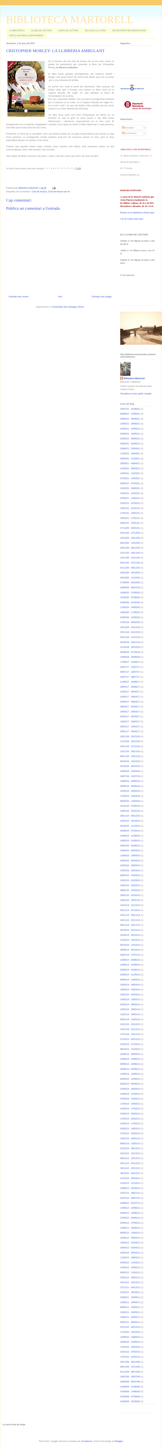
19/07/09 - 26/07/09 (130, 1376)
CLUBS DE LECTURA (41, 30)
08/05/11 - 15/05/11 (130, 1307)
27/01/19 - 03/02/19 (130, 622)
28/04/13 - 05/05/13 (130, 1083)
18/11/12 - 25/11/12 (130, 1168)
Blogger (119, 1441)
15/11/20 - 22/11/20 (130, 557)
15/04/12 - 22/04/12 (130, 1242)
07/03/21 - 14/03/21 (130, 478)
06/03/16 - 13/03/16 (130, 801)
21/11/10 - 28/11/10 (130, 1327)
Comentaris (129, 133)
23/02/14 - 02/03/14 (130, 994)
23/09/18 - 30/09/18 (130, 657)
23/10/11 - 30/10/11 (130, 1292)
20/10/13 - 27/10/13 (130, 1044)
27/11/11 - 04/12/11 (130, 1287)
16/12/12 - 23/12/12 (130, 1153)
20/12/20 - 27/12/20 (130, 533)
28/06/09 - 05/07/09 (130, 1381)
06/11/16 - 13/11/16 (130, 756)
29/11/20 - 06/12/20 (130, 547)
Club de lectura (39, 191)
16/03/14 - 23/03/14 (130, 989)
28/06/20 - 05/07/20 (130, 587)
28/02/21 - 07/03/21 (130, 483)
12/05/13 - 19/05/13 (130, 1074)
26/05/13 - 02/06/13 (130, 1069)
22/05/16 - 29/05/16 (130, 791)
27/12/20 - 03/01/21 (130, 528)
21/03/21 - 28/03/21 (130, 468)
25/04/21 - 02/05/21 (130, 443)
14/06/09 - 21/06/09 (130, 1386)
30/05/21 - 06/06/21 (130, 418)
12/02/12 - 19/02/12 (130, 1267)
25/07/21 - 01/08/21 (130, 409)
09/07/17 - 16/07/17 (130, 672)
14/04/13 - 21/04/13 (130, 1094)
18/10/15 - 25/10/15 (130, 820)
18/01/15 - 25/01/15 (130, 900)
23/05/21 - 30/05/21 (130, 423)
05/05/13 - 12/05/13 (130, 1079)
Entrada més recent (18, 296)
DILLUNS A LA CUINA (95, 30)
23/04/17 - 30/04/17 (130, 696)
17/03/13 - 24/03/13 (130, 1103)
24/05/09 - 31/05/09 (130, 1401)
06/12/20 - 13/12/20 (130, 543)
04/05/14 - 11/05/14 (130, 974)
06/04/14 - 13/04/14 (130, 979)
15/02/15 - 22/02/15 (130, 885)
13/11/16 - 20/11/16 (130, 751)
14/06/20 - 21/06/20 (130, 592)
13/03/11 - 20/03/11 (130, 1312)
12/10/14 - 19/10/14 (130, 940)
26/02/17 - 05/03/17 (130, 716)
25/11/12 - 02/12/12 (130, 1163)
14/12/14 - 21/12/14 (130, 905)
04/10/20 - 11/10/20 (130, 577)
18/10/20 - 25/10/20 (130, 572)
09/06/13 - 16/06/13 (130, 1064)
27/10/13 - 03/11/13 (130, 1039)
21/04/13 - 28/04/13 (130, 1088)
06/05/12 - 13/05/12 (130, 1232)
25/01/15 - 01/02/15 (130, 895)
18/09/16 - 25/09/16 (130, 771)
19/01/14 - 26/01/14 (130, 1009)
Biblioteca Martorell (134, 378)
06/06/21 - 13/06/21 (130, 413)
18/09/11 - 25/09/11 (130, 1297)
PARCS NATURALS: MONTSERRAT (26, 35)
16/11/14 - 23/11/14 (130, 920)
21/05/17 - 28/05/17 (130, 691)
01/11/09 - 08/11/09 (130, 1371)
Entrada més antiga (101, 296)
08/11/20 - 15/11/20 (130, 562)
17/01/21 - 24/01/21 (130, 513)
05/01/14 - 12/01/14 (130, 1019)
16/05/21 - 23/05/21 (130, 428)
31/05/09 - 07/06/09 (130, 1396)
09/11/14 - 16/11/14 (130, 925)
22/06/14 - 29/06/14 (130, 960)
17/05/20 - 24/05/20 (130, 607)
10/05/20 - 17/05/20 (130, 612)
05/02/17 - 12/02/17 (130, 726)
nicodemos (86, 1441)
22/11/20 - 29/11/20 (130, 552)
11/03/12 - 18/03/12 (130, 1257)
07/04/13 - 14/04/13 (130, 1098)
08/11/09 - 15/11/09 (130, 1366)
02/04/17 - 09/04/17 (130, 701)
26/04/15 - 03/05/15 (130, 845)
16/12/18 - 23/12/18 (130, 627)
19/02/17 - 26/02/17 (130, 721)
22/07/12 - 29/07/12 (130, 1193)
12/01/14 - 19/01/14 (130, 1014)
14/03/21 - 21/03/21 (130, 473)
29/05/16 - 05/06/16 (130, 786)
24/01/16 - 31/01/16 (130, 811)
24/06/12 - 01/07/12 (130, 1203)
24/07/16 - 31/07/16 (130, 776)
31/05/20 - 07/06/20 (130, 597)
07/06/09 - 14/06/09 (130, 1391)
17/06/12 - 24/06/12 (130, 1208)
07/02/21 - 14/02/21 (130, 498)
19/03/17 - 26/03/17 (130, 711)
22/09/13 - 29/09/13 (130, 1054)
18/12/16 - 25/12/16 (130, 736)
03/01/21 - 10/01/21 (130, 523)
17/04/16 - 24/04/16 (130, 796)
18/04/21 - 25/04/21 (130, 448)
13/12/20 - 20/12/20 (130, 538)
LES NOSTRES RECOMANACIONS (129, 30)
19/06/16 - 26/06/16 (130, 781)
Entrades (128, 127)
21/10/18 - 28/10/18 (130, 647)
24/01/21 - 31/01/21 (130, 508)
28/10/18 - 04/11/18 (130, 642)
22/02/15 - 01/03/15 (130, 880)
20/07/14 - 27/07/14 (130, 954)
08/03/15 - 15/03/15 (130, 875)
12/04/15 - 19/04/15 (130, 855)
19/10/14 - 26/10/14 (130, 935)
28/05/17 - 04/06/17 (130, 686)
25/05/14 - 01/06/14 (130, 969)
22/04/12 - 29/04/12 (130, 1237)
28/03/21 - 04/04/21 (130, 463)
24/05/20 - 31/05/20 (130, 602)
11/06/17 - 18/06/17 (130, 681)
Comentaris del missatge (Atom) (68, 306)
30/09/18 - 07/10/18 (130, 652)
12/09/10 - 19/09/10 (130, 1337)
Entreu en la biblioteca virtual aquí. (137, 212)
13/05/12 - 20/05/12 (130, 1228)
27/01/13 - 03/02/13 (130, 1133)
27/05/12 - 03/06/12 (130, 1217)
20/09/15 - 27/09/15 (130, 830)
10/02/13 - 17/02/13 (130, 1123)
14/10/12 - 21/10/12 (130, 1183)
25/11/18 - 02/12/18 (130, 632)
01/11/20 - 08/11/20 (130, 567)
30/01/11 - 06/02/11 (130, 1322)
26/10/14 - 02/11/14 (130, 930)
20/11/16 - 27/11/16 (130, 746)
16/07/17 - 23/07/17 (130, 667)
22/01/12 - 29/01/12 (130, 1277)
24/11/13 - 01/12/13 (130, 1029)
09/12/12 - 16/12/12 (130, 1158)
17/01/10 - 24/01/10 (130, 1356)
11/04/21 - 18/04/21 (130, 453)
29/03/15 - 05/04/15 (130, 860)
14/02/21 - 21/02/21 (130, 493)
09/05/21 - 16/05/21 (130, 433)
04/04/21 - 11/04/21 (130, 458)
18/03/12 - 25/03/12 (130, 1252)
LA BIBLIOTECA (17, 30)
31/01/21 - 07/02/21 (130, 503)
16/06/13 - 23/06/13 (130, 1059)
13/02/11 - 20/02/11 (130, 1317)
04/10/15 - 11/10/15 (130, 826)
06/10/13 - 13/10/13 (130, 1049)
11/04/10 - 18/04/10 (130, 1347)
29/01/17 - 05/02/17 (130, 731)
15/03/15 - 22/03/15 (130, 870)
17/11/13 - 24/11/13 (130, 1034)
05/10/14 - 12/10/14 (130, 945)
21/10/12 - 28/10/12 (130, 1178)
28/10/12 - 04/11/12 (130, 1173)
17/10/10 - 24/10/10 (130, 1332)
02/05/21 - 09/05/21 (130, 438)
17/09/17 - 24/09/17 (130, 662)
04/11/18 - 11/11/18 (130, 637)
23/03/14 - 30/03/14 (130, 984)
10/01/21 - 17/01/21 (130, 518)
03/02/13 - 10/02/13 (130, 1128)
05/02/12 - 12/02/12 (130, 1272)
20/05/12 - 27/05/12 (130, 1222)
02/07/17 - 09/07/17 (130, 677)
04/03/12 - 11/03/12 (130, 1262)
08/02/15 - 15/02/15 (130, 890)
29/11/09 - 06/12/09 (130, 1362)
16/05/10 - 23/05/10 (130, 1342)
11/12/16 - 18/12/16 (130, 741)
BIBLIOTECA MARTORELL (69, 19)
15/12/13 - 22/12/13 (130, 1024)
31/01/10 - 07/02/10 (130, 1351)
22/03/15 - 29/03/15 (130, 865)
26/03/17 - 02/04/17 (130, 706)
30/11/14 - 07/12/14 (130, 910)
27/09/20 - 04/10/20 (130, 582)
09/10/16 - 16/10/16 (130, 761)
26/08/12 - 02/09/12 (130, 1188)
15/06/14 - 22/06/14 (130, 964)
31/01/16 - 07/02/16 (130, 806)
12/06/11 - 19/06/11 (130, 1302)
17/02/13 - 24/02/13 (130, 1118)
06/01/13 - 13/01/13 (130, 1143)
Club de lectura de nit (59, 191)
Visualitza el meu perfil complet (135, 393)
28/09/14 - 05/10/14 (130, 949)
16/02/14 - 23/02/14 (130, 999)
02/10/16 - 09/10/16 (130, 766)
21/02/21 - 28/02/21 (130, 488)
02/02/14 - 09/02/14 (130, 1004)
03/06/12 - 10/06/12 (130, 1213)
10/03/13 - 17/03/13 (130, 1108)
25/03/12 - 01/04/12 (130, 1247)
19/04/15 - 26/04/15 (130, 850)
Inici (60, 296)
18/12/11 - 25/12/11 (130, 1282)
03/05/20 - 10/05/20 (130, 617)
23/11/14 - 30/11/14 (130, 915)
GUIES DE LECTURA (68, 30)
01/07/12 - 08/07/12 (130, 1198)
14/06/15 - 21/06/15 (130, 835)
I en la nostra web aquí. (132, 218)
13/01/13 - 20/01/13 (130, 1138)
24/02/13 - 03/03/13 (130, 1113)
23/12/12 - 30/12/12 (130, 1148)
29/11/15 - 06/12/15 (130, 815)
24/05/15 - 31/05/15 (130, 840)
